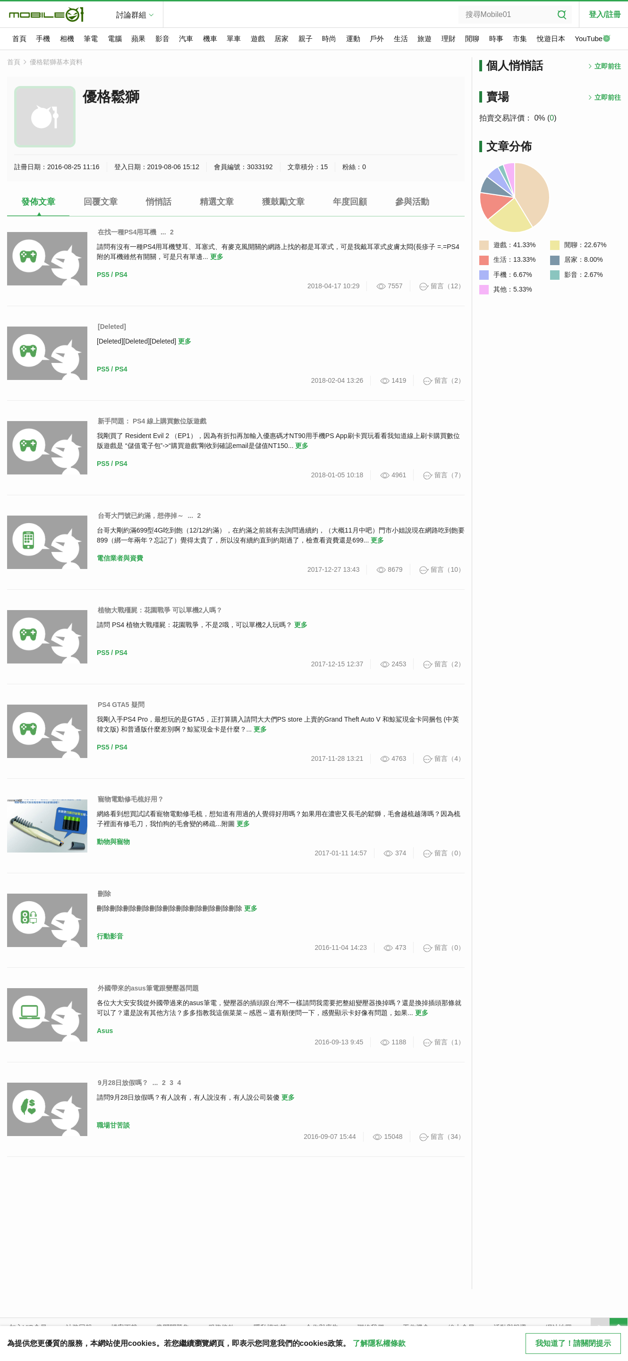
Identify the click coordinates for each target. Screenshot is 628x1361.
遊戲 (258, 38)
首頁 (19, 38)
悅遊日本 (551, 38)
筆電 (91, 38)
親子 (305, 38)
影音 (162, 38)
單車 (234, 38)
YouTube (593, 39)
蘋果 (138, 38)
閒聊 (472, 38)
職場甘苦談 (113, 1125)
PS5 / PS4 (112, 274)
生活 (401, 38)
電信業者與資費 (120, 558)
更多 (216, 256)
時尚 (329, 38)
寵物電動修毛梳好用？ (131, 799)
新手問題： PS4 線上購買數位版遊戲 (152, 421)
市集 (520, 38)
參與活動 (412, 202)
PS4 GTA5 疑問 (121, 704)
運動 (353, 38)
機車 (210, 38)
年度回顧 (350, 202)
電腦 (115, 38)
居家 (281, 38)
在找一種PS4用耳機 (127, 232)
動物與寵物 (113, 841)
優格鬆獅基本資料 (56, 62)
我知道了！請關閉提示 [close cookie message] (573, 1343)
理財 (448, 38)
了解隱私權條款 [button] (379, 1343)
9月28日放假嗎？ (123, 1082)
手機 (43, 38)
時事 (496, 38)
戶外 (377, 38)
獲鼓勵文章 (283, 202)
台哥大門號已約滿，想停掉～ (141, 515)
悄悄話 (158, 202)
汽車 (186, 38)
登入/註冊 (605, 14)
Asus (105, 1030)
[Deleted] (112, 326)
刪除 (104, 893)
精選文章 (217, 202)
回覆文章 (101, 202)
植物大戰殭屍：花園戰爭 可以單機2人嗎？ (160, 610)
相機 (67, 38)
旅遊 (424, 38)
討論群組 (131, 15)
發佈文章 (38, 202)
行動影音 (110, 936)
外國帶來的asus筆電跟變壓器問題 (148, 988)
